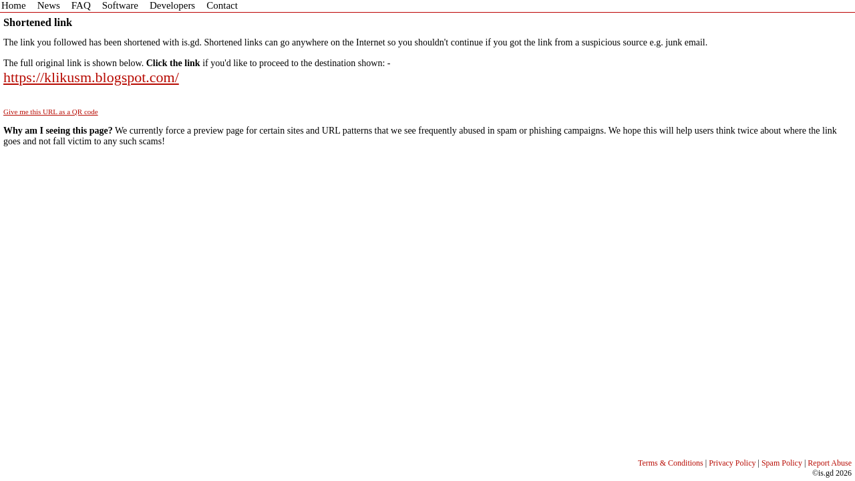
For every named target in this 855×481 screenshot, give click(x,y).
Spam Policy (781, 463)
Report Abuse (830, 463)
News (48, 5)
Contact (222, 5)
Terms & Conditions (670, 463)
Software (120, 5)
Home (13, 5)
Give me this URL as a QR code (50, 112)
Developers (172, 5)
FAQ (81, 5)
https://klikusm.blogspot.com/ (91, 77)
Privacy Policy (732, 463)
